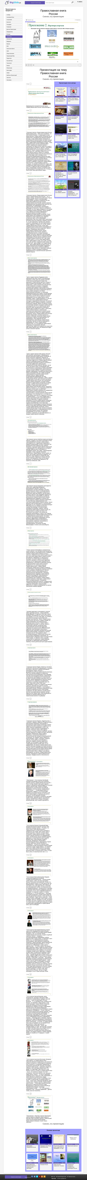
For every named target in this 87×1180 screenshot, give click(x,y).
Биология (8, 22)
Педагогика (8, 58)
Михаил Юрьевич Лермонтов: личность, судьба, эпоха (73, 137)
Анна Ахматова (59, 135)
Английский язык (10, 17)
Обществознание (10, 53)
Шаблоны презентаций (11, 75)
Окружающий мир (10, 56)
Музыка (8, 44)
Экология (8, 78)
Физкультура (9, 68)
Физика (8, 65)
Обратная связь (71, 1176)
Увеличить (78, 19)
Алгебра (8, 14)
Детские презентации (11, 29)
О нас (53, 1176)
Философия (9, 70)
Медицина (8, 41)
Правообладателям (61, 1176)
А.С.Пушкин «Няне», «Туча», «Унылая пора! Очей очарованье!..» (61, 100)
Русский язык (9, 61)
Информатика (9, 31)
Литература (8, 36)
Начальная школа (10, 48)
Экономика (8, 80)
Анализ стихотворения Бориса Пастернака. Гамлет (73, 118)
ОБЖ (7, 51)
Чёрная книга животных (74, 1145)
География (8, 24)
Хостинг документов (61, 1178)
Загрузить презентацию (36, 2)
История (8, 34)
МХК (7, 46)
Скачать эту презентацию (53, 17)
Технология (8, 63)
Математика (9, 39)
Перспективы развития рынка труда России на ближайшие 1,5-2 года (60, 1147)
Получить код (29, 19)
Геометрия (8, 27)
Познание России (44, 1164)
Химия (7, 73)
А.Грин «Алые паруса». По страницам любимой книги (73, 100)
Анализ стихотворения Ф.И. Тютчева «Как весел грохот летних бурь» (61, 155)
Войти (79, 1)
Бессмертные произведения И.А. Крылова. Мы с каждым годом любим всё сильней (61, 175)
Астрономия (9, 19)
